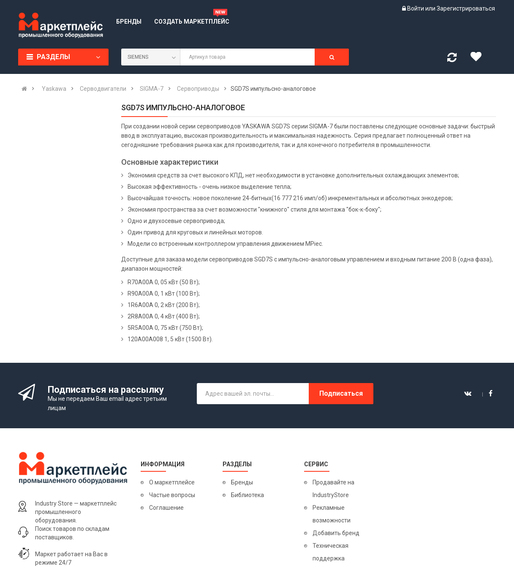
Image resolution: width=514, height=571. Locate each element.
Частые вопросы (172, 495)
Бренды (242, 482)
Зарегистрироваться (466, 8)
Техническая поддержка (330, 552)
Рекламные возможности (332, 514)
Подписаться (341, 393)
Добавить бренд (336, 533)
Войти (416, 8)
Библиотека (247, 495)
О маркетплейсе (172, 482)
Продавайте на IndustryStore (333, 488)
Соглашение (166, 507)
